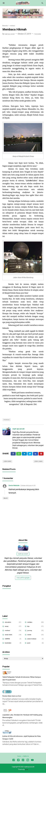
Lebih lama (37, 464)
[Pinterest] (41, 455)
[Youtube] (32, 808)
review (30, 639)
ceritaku (31, 627)
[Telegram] (24, 455)
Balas (6, 501)
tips (29, 631)
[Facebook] (13, 455)
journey (31, 635)
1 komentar (40, 34)
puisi (29, 647)
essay (7, 631)
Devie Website (15, 488)
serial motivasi (33, 643)
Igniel (26, 817)
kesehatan (9, 647)
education (9, 627)
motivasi (8, 420)
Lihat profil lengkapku (23, 582)
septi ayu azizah (19, 429)
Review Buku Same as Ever (14, 722)
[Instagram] (27, 808)
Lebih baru (8, 464)
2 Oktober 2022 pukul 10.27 (33, 488)
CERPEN (8, 643)
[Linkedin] (35, 455)
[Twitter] (18, 455)
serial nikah (9, 639)
